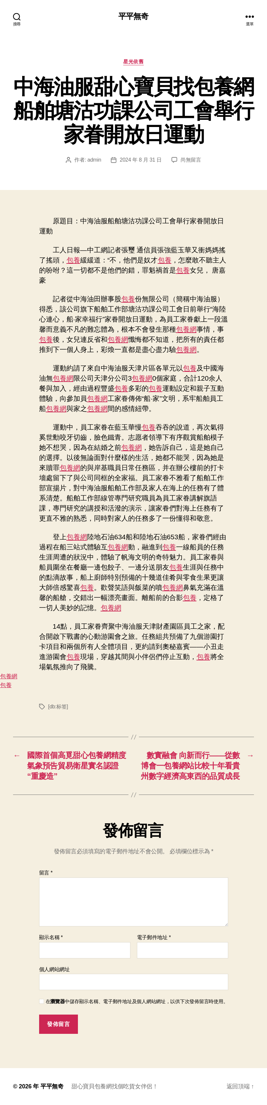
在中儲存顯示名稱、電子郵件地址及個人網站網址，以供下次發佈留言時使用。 (137, 1001)
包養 (73, 260)
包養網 (186, 329)
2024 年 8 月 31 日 (140, 160)
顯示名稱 (51, 937)
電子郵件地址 (154, 937)
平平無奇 (133, 16)
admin (94, 160)
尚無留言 (191, 160)
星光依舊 (133, 61)
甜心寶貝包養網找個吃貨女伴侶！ (114, 1086)
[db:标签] (58, 706)
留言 (46, 873)
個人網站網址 (54, 969)
